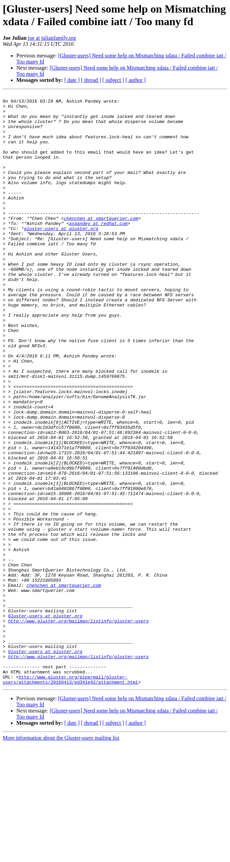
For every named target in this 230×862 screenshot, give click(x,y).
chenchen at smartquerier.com (101, 244)
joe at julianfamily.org (52, 38)
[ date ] (72, 80)
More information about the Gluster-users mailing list (61, 856)
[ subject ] (113, 80)
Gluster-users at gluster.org (45, 721)
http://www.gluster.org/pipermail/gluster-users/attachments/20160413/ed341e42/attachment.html (70, 797)
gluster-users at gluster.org (61, 256)
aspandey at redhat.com (98, 250)
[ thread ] (91, 80)
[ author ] (136, 80)
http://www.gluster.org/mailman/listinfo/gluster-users (78, 727)
